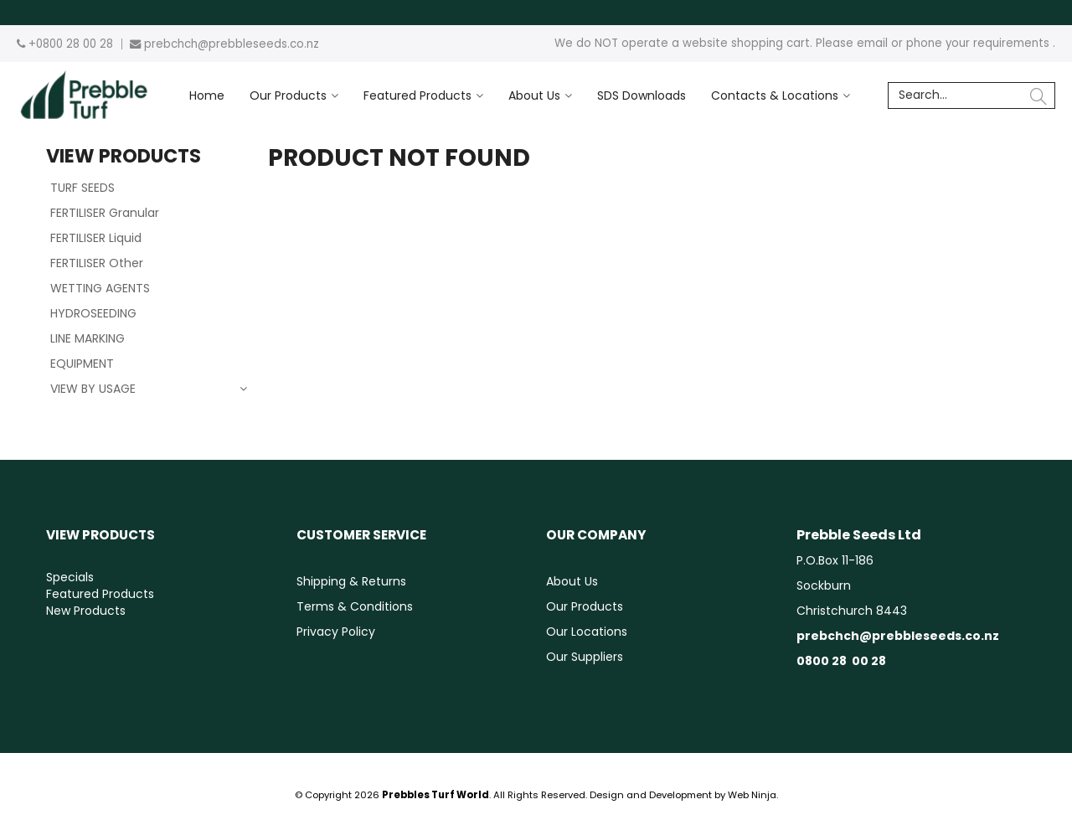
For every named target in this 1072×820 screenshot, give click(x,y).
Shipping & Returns (351, 581)
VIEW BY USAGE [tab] (93, 388)
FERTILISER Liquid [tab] (96, 237)
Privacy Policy (335, 631)
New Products (86, 610)
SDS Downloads (641, 95)
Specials (70, 577)
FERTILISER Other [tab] (96, 263)
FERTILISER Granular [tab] (104, 212)
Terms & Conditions (354, 606)
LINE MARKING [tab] (87, 338)
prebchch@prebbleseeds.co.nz (231, 44)
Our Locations (586, 631)
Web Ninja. (753, 795)
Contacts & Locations (774, 95)
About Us (534, 95)
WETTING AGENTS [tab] (100, 288)
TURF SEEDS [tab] (82, 187)
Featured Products (417, 95)
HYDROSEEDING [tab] (93, 313)
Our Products (288, 95)
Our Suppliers (584, 656)
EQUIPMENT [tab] (82, 363)
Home (206, 95)
